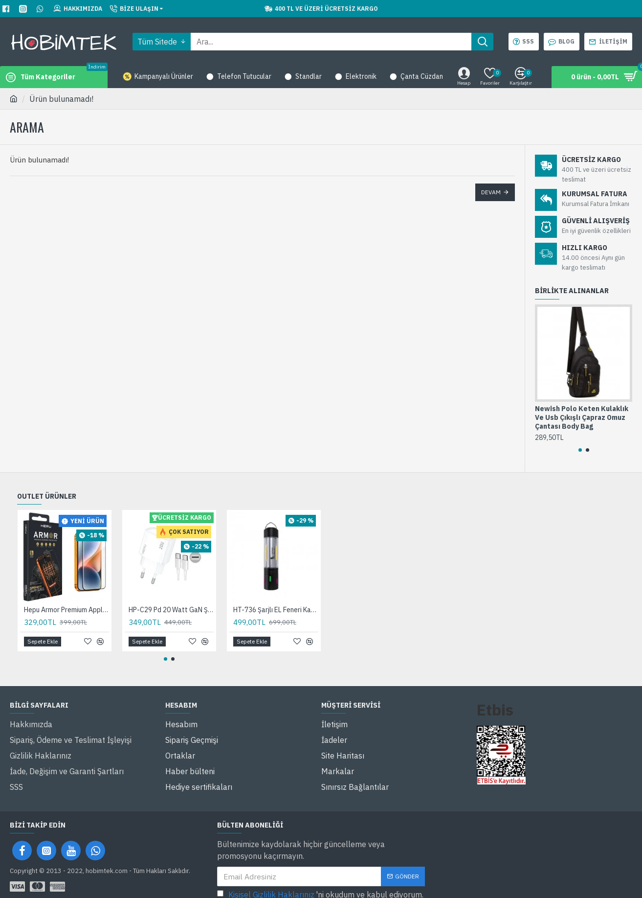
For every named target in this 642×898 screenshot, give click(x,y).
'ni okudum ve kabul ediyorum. (320, 882)
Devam (491, 192)
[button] (580, 450)
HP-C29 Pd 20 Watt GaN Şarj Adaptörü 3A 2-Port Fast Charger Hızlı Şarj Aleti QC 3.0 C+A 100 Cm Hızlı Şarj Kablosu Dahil (171, 609)
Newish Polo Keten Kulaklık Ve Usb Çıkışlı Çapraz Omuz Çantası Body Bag (581, 417)
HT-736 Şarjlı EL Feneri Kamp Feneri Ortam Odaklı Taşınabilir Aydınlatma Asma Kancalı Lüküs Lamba (275, 609)
